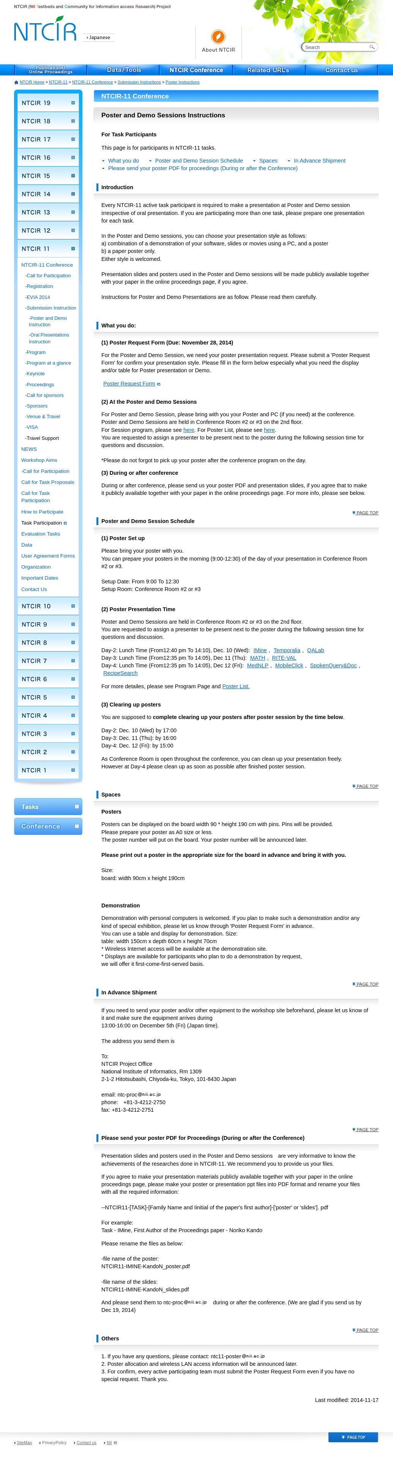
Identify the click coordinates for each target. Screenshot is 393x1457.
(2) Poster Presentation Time (138, 609)
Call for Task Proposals (47, 482)
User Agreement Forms (48, 556)
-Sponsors (36, 406)
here (188, 430)
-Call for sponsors (44, 395)
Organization (36, 567)
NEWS (29, 449)
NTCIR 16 (48, 157)
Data (26, 545)
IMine (260, 650)
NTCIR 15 (48, 175)
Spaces (268, 161)
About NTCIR (218, 43)
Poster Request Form (131, 384)
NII (112, 1442)
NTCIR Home (32, 82)
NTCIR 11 (48, 248)
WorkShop (48, 806)
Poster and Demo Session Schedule (199, 161)
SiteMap (24, 1442)
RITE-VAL (284, 658)
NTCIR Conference (196, 70)
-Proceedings (39, 384)
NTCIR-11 (58, 82)
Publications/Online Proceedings (50, 70)
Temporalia (287, 650)
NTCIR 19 (48, 102)
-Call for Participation (48, 275)
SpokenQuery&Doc (333, 665)
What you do (123, 161)
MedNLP (257, 665)
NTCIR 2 (48, 752)
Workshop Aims (39, 460)
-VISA (31, 427)
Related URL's (269, 70)
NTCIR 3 (48, 733)
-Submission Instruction (50, 308)
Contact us (342, 70)
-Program (35, 352)
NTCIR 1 (48, 770)
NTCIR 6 (48, 679)
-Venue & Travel (42, 416)
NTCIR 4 (48, 715)
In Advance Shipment (320, 161)
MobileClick (289, 665)
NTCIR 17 (48, 139)
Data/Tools (123, 70)
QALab (315, 650)
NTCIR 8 (48, 642)
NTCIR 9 (48, 624)
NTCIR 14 (48, 194)
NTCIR (46, 27)
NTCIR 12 (48, 230)
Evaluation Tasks (40, 534)
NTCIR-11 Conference (92, 82)
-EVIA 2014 (37, 297)
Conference (48, 826)
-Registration (39, 286)
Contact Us (34, 589)
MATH (257, 658)
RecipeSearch (120, 673)
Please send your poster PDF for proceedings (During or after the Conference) (203, 168)
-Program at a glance (48, 363)
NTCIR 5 (48, 697)
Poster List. (235, 686)
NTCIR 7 (48, 660)
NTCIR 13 (48, 212)
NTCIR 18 (48, 121)
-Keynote (35, 373)
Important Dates (39, 578)
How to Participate (42, 512)
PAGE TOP (365, 512)
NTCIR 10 (48, 606)
